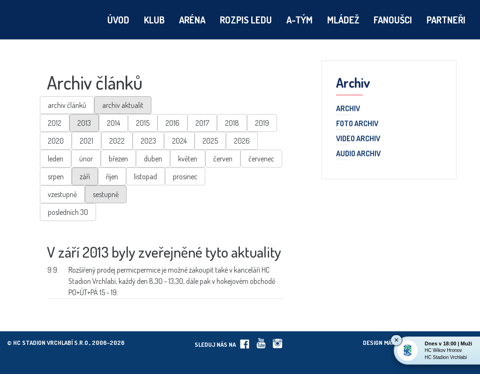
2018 (232, 123)
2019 (262, 123)
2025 (210, 140)
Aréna (192, 20)
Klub (154, 20)
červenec (261, 158)
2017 (202, 123)
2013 (84, 123)
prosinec (185, 176)
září (85, 176)
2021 (86, 140)
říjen (112, 176)
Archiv (348, 109)
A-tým (299, 20)
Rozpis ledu (246, 20)
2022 (117, 140)
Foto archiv (357, 124)
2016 (172, 123)
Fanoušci (393, 20)
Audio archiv (358, 154)
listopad (145, 176)
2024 (179, 140)
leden (55, 158)
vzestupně (62, 194)
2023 (148, 140)
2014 (113, 123)
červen (222, 158)
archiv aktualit (122, 105)
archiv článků (67, 105)
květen (187, 158)
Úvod (118, 20)
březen (118, 158)
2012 (54, 123)
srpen (56, 176)
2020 (56, 140)
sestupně (106, 194)
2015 (143, 123)
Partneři (446, 20)
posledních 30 (68, 212)
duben (153, 158)
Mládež (343, 20)
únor (86, 158)
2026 (242, 140)
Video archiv (358, 139)
